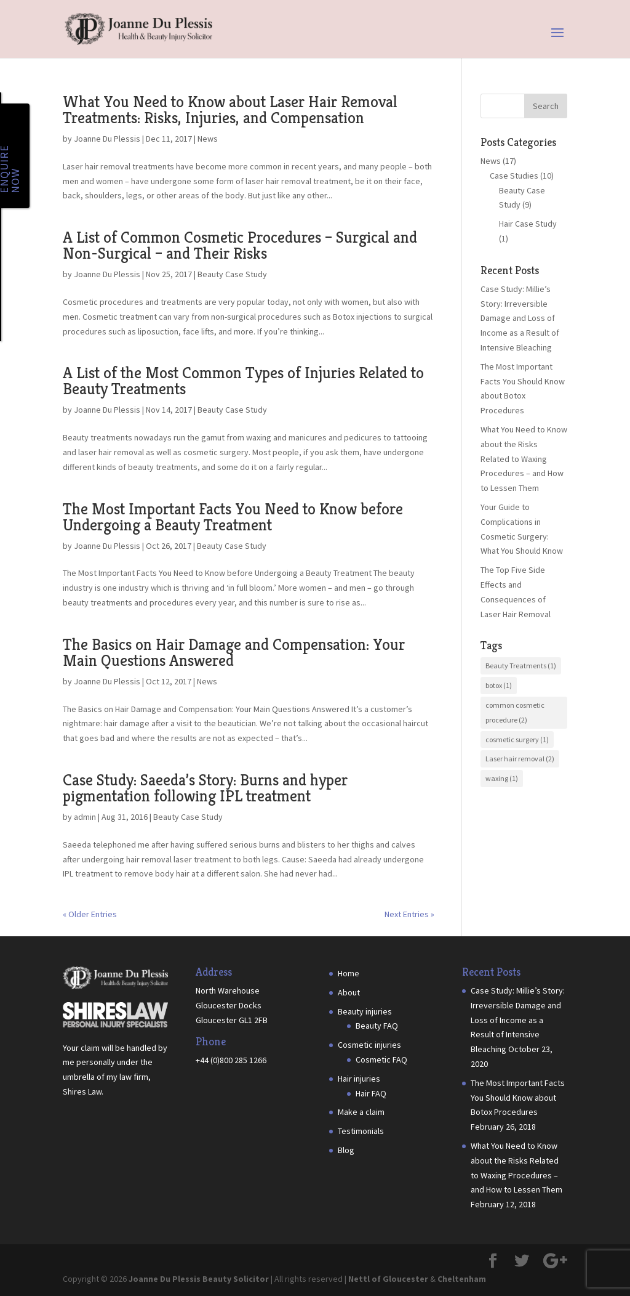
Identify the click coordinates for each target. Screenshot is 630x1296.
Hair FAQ (371, 1093)
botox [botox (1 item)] (498, 685)
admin (85, 816)
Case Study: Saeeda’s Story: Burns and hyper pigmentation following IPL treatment (205, 788)
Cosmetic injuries (369, 1044)
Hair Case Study (528, 223)
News (207, 138)
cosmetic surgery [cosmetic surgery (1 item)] (517, 739)
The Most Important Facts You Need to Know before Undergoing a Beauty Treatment (233, 517)
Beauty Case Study (232, 274)
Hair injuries (359, 1078)
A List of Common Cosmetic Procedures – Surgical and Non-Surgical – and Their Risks (240, 245)
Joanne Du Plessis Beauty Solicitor (199, 1278)
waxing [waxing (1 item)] (501, 778)
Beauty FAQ (377, 1025)
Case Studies (514, 175)
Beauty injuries (365, 1011)
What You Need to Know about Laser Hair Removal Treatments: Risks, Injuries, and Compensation (230, 110)
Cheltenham (461, 1278)
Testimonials (361, 1130)
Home (348, 973)
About (349, 992)
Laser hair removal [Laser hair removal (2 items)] (519, 758)
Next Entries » (409, 914)
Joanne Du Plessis (107, 138)
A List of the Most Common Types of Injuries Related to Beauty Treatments (243, 381)
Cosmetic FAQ (381, 1059)
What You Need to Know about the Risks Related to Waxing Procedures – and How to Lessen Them (523, 458)
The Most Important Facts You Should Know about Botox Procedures (518, 1097)
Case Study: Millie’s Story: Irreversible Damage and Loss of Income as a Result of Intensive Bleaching (519, 318)
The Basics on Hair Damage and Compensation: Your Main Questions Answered (234, 652)
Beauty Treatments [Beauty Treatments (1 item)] (520, 665)
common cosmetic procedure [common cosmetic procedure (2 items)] (514, 712)
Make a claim (361, 1111)
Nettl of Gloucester (388, 1278)
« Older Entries (90, 914)
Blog (346, 1150)
